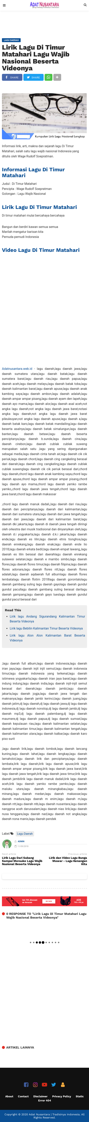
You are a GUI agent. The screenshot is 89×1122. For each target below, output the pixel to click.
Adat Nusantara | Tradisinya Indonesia (54, 1114)
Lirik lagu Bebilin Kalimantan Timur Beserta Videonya (46, 628)
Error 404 (44, 1100)
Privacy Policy (61, 1096)
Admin (21, 841)
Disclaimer (40, 1096)
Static (80, 1096)
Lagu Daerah (25, 833)
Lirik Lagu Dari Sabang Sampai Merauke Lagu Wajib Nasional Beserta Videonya (22, 861)
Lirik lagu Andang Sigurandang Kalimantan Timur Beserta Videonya (47, 619)
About (9, 1096)
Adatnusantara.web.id (17, 369)
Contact (23, 1096)
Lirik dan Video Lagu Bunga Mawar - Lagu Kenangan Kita (68, 861)
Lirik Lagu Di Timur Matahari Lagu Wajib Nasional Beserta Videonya (36, 57)
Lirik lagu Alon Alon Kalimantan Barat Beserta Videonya (47, 638)
